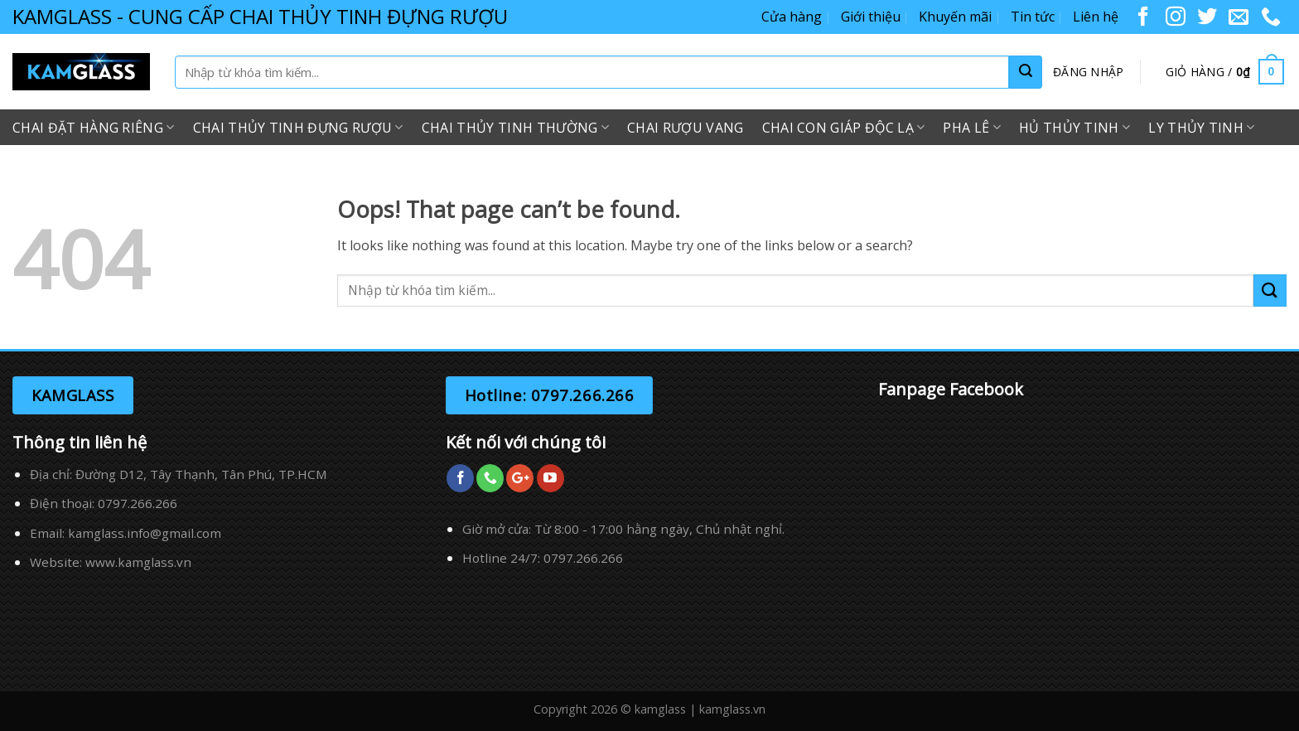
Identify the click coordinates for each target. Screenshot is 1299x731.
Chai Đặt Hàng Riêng (93, 128)
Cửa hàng (791, 16)
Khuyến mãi (955, 16)
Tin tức (1033, 16)
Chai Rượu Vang (685, 128)
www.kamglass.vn (138, 562)
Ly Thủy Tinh (1201, 128)
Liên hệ (1095, 16)
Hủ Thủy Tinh (1074, 128)
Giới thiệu (871, 16)
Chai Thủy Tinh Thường (515, 128)
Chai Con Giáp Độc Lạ (843, 128)
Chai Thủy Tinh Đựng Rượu (298, 128)
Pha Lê (971, 128)
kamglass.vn (732, 709)
